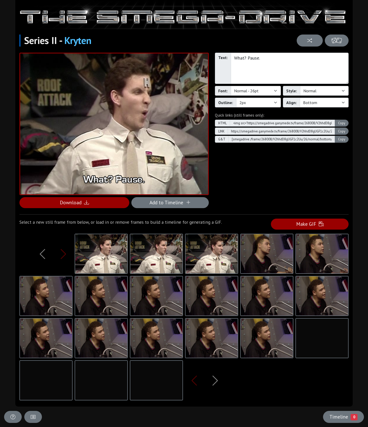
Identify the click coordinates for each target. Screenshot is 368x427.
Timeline (343, 416)
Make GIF (310, 224)
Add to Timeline (170, 202)
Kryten (77, 40)
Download (74, 202)
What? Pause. (290, 68)
